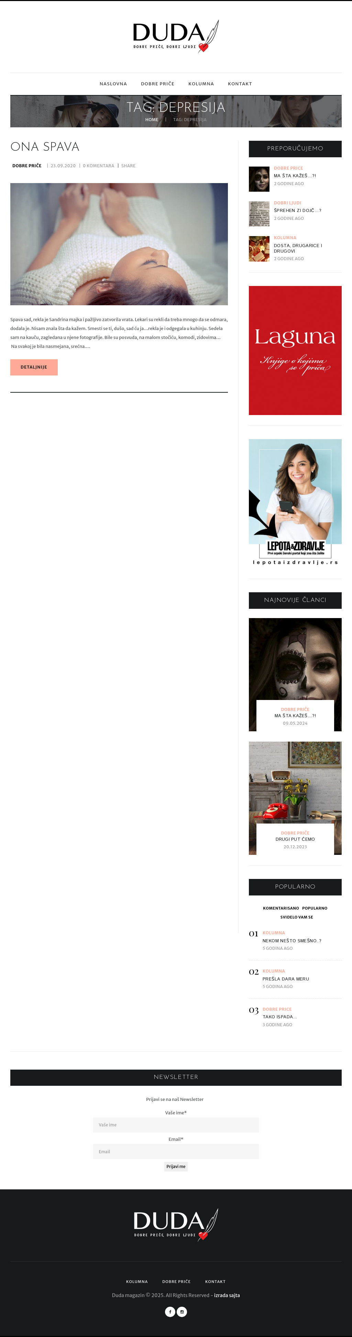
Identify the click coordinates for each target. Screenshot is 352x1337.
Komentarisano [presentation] (281, 908)
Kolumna (201, 84)
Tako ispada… (280, 1017)
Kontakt (240, 84)
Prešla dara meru (286, 979)
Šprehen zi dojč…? (298, 211)
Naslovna (113, 84)
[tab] (281, 908)
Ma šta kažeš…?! (295, 176)
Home (152, 119)
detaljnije (34, 368)
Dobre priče (158, 84)
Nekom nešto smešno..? (292, 941)
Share (128, 167)
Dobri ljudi (287, 202)
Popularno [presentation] (315, 908)
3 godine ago (277, 1024)
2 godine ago (289, 183)
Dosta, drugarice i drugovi (298, 249)
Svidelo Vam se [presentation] (296, 917)
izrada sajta (227, 1295)
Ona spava (45, 150)
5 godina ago (278, 948)
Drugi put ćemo (295, 839)
